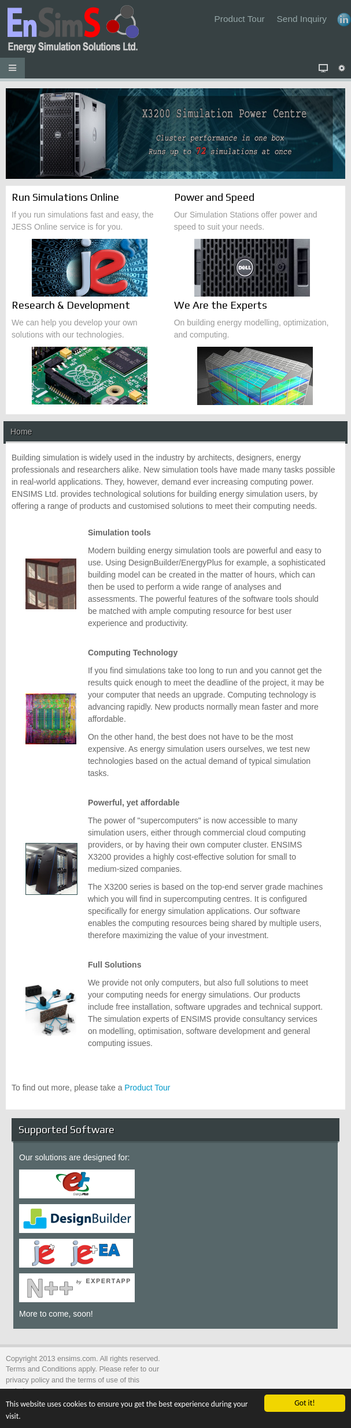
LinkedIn (344, 20)
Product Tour (147, 1087)
